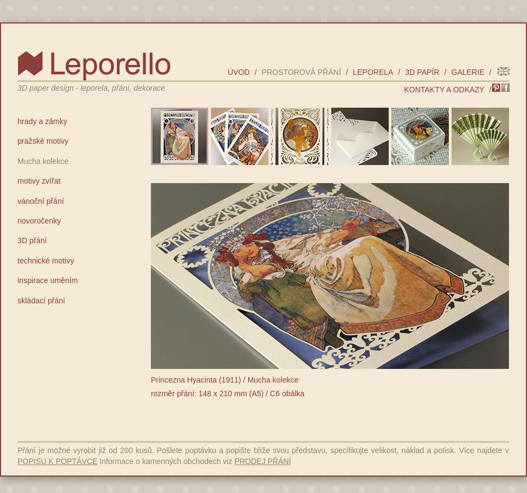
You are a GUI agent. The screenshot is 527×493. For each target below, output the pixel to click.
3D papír (422, 72)
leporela (373, 72)
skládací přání (41, 300)
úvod (238, 72)
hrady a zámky (42, 121)
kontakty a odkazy (444, 89)
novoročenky (39, 220)
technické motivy (45, 260)
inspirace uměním (47, 280)
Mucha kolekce (42, 161)
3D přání (32, 240)
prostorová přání (301, 72)
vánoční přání (40, 201)
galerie (468, 72)
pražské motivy (42, 141)
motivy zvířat (39, 181)
